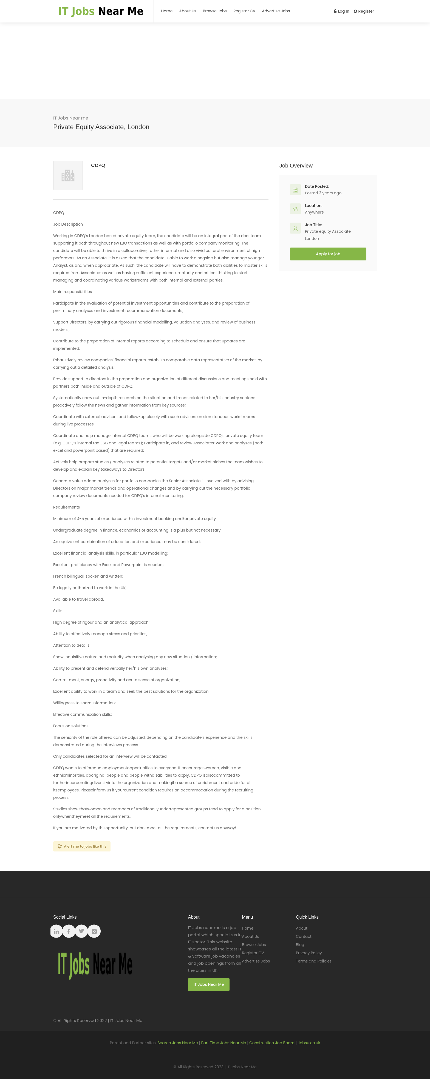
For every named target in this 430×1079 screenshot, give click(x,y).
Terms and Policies (314, 961)
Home (167, 11)
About (301, 928)
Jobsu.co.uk (309, 1043)
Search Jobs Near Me (177, 1043)
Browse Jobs (215, 11)
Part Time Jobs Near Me (223, 1043)
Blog (300, 944)
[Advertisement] (215, 60)
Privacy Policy (309, 953)
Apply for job (328, 254)
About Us (187, 11)
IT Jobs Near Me (209, 984)
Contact (304, 936)
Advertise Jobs (276, 11)
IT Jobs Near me (70, 118)
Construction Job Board (272, 1043)
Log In (341, 11)
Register (364, 11)
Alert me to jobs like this (85, 846)
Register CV (244, 11)
